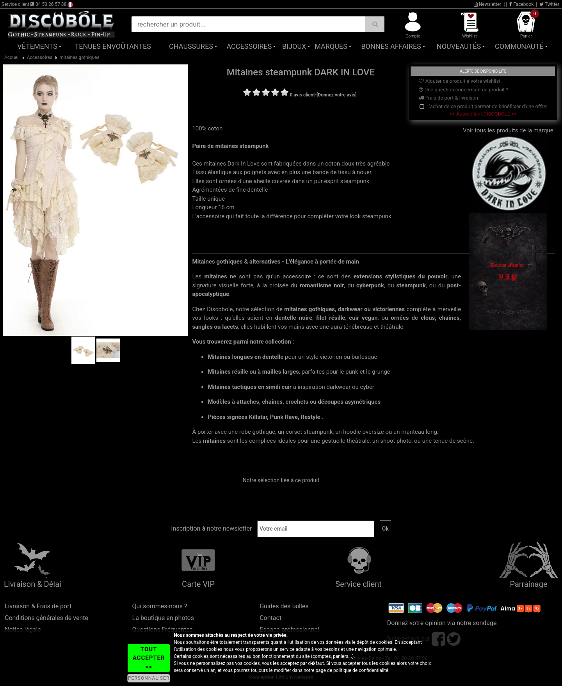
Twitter (549, 4)
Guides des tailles (284, 606)
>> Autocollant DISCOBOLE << (483, 114)
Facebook (521, 4)
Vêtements (37, 46)
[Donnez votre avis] (337, 95)
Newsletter (488, 4)
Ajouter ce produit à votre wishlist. (460, 81)
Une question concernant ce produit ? (463, 90)
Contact (270, 618)
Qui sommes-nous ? (159, 606)
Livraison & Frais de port (38, 606)
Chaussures (191, 46)
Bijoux (294, 46)
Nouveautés (459, 46)
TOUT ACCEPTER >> (149, 658)
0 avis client (302, 95)
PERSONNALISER (148, 678)
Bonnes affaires (391, 46)
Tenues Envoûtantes (113, 46)
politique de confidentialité (360, 670)
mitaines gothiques (80, 57)
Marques (331, 46)
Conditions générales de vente (46, 618)
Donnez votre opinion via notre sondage (442, 623)
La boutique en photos (163, 618)
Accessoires (249, 46)
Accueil (12, 57)
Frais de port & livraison (448, 98)
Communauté (519, 46)
